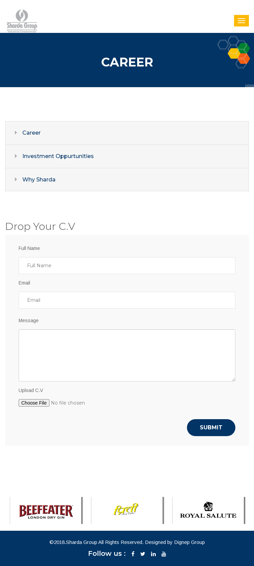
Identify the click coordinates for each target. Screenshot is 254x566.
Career (31, 133)
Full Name (29, 248)
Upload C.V (31, 390)
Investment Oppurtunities (58, 156)
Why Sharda (39, 179)
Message (29, 320)
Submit (211, 427)
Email (24, 283)
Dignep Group (189, 542)
